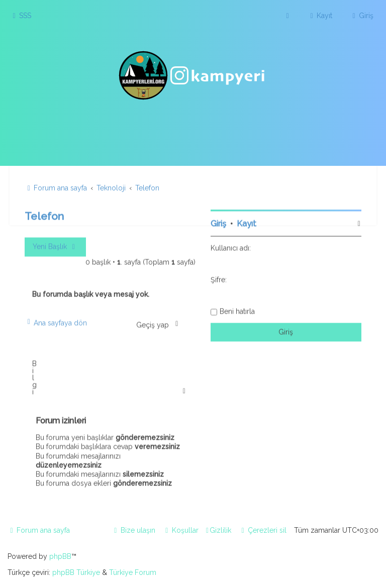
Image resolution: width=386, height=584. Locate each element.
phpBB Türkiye (76, 572)
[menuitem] (21, 15)
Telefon (44, 215)
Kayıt (246, 222)
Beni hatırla (237, 310)
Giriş (218, 222)
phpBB (60, 556)
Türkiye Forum (132, 572)
